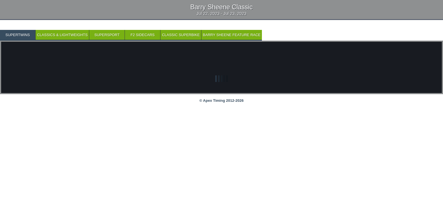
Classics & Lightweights (62, 35)
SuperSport (107, 35)
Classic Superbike (181, 35)
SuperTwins (17, 35)
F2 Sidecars (143, 35)
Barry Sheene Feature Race (231, 35)
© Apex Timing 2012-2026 (221, 100)
